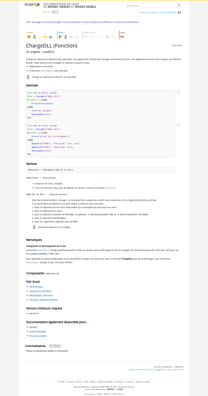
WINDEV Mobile (118, 394)
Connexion (152, 12)
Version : (47, 12)
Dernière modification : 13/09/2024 (168, 369)
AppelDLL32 (44, 252)
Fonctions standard (71, 22)
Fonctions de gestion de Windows (97, 22)
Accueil (142, 12)
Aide (28, 22)
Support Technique (105, 381)
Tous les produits (38, 338)
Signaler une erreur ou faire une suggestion (147, 372)
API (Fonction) (36, 289)
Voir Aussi (177, 45)
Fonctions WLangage (52, 22)
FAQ (86, 381)
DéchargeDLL (47, 70)
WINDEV (33, 329)
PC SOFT (61, 381)
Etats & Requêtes (37, 334)
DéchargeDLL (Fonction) (41, 298)
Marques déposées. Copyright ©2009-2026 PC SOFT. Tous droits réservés (104, 387)
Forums (79, 381)
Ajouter (55, 348)
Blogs (92, 381)
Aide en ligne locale (175, 372)
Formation (119, 381)
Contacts (129, 381)
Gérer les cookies (143, 381)
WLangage (36, 22)
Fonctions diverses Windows (126, 22)
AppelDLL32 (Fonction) (40, 293)
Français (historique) (167, 12)
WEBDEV (107, 394)
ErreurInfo (110, 190)
